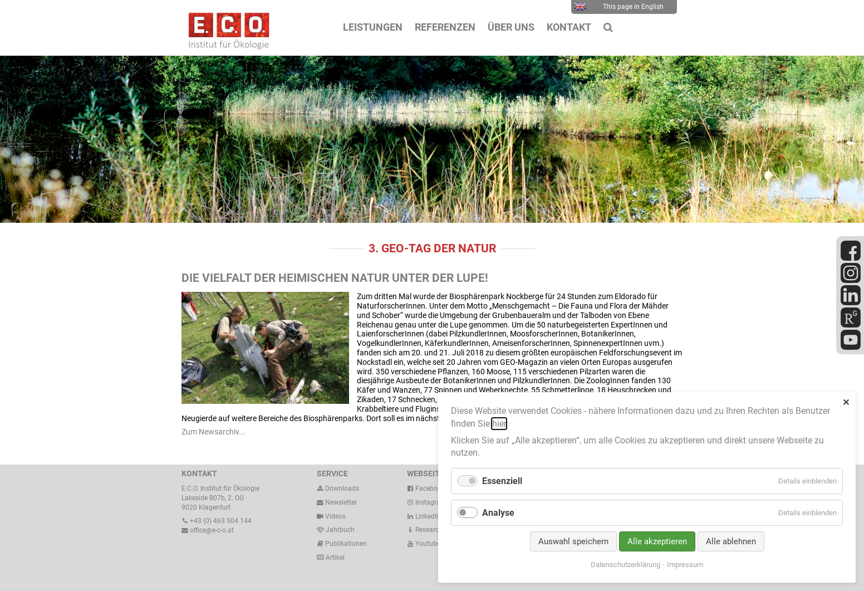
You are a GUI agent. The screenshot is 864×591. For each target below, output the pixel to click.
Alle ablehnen (731, 541)
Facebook (426, 488)
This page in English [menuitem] (619, 7)
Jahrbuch (336, 530)
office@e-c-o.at (207, 530)
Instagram (426, 502)
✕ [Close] (846, 402)
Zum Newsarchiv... (213, 431)
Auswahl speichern (573, 541)
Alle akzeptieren (657, 541)
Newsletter (337, 502)
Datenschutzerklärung (625, 564)
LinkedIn (423, 516)
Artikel (334, 557)
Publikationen (345, 544)
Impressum (685, 564)
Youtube (423, 544)
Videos (335, 516)
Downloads (338, 488)
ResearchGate (431, 530)
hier (499, 423)
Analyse (498, 512)
